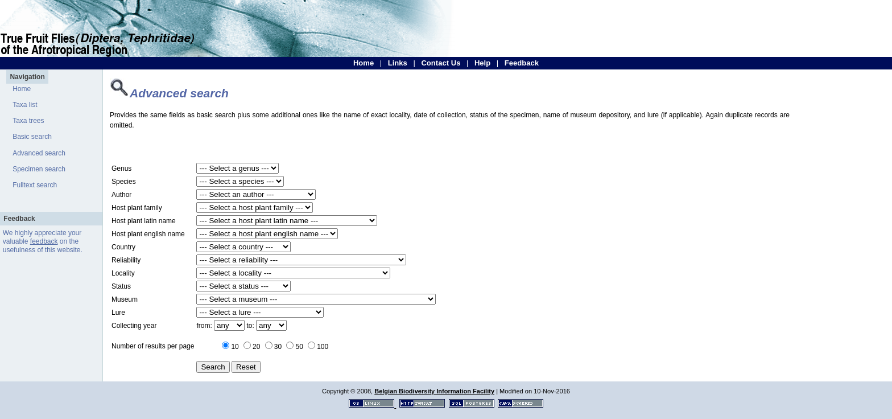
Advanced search (39, 153)
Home (363, 63)
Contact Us (440, 63)
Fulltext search (35, 185)
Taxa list (25, 105)
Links (397, 63)
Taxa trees (28, 121)
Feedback (522, 63)
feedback (44, 241)
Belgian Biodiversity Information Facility (434, 391)
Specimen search (39, 169)
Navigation (27, 77)
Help (482, 63)
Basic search (32, 137)
